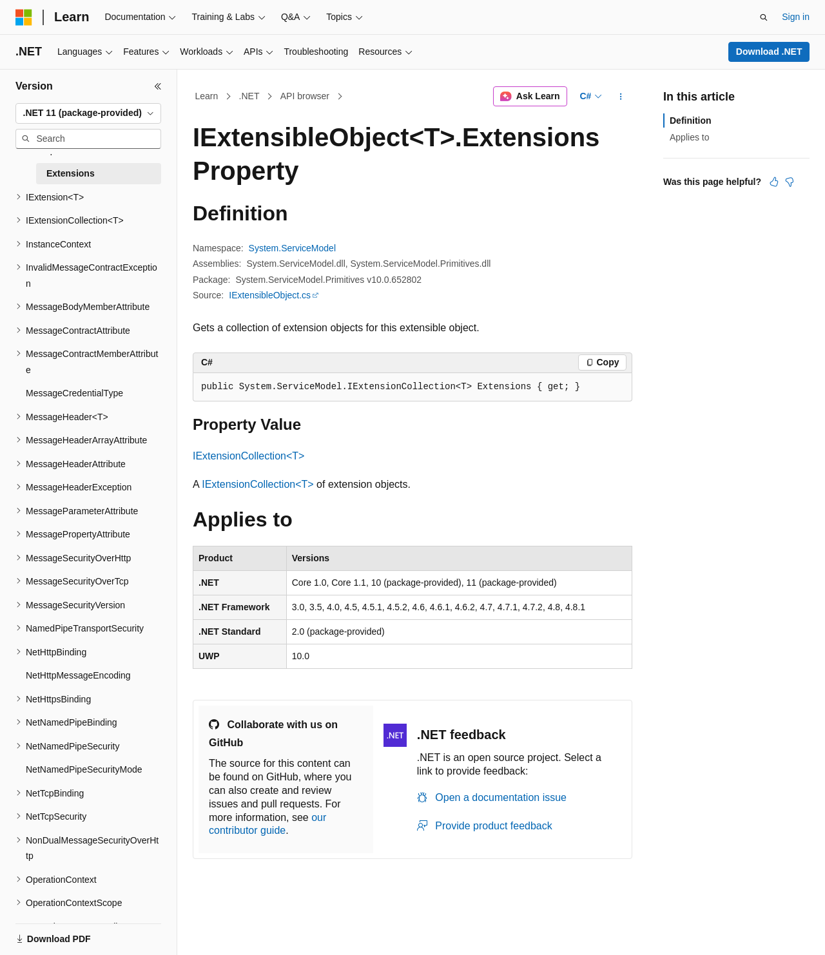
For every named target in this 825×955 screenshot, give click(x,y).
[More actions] (621, 96)
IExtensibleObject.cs (270, 295)
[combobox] (88, 113)
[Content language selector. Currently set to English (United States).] (77, 931)
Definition (691, 120)
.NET (249, 96)
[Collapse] (157, 86)
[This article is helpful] (774, 181)
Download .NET (769, 51)
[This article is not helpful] (789, 181)
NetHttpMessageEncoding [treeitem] (78, 675)
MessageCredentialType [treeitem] (74, 393)
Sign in (796, 17)
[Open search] (764, 17)
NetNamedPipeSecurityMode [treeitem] (84, 769)
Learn (206, 96)
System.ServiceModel (292, 248)
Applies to (689, 137)
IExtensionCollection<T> (248, 455)
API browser (304, 96)
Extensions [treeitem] (70, 173)
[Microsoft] (23, 17)
